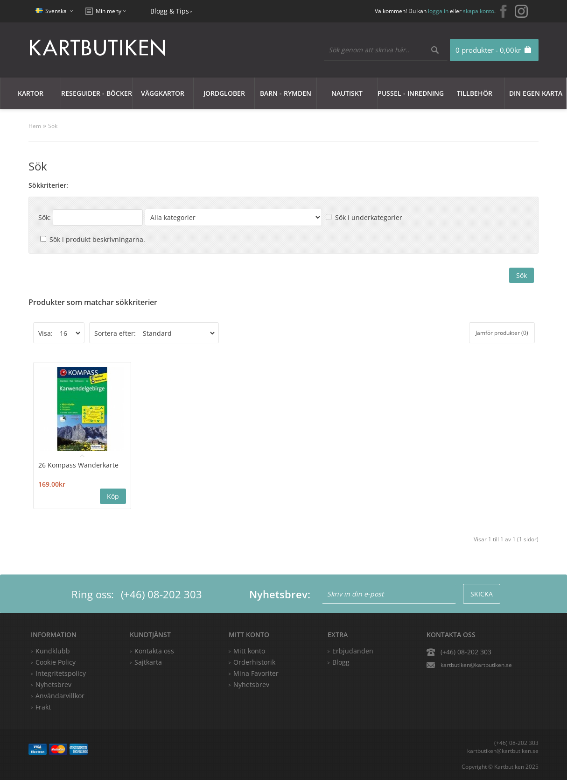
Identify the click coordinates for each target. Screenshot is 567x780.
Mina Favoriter (256, 673)
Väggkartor (162, 93)
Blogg (341, 662)
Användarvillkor (59, 695)
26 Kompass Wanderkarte (78, 465)
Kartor (30, 93)
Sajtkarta (148, 662)
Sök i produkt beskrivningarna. (97, 239)
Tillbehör (474, 93)
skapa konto (478, 11)
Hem (34, 126)
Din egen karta (535, 93)
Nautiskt (347, 93)
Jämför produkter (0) (502, 333)
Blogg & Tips (169, 11)
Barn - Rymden (285, 93)
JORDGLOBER (224, 93)
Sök (52, 126)
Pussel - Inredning (411, 93)
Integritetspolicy (60, 673)
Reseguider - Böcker (96, 93)
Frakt (43, 706)
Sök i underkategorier (368, 217)
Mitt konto (249, 650)
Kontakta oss (154, 650)
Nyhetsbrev (251, 684)
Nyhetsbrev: (279, 594)
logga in (438, 11)
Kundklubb (52, 650)
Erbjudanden (352, 650)
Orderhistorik (254, 662)
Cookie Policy (55, 662)
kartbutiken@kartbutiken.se (476, 665)
